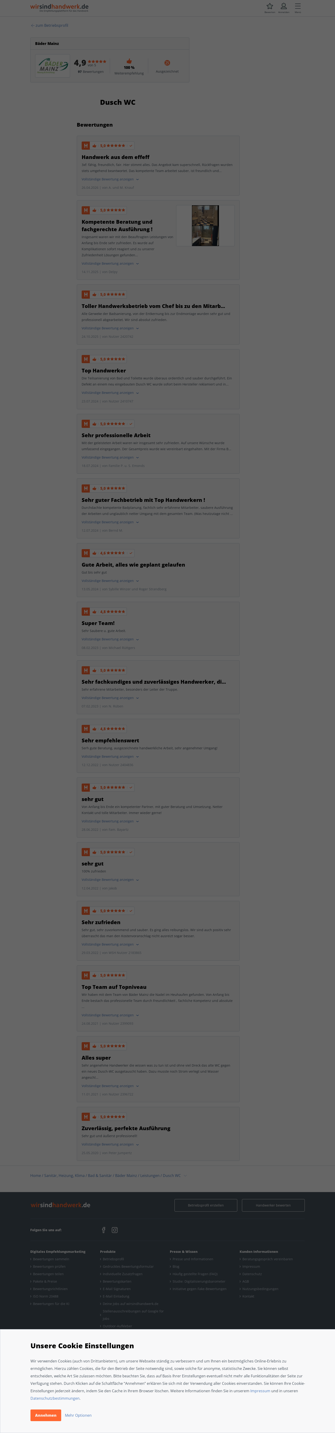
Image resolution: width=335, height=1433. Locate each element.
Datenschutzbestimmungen (55, 1398)
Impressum (260, 1390)
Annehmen (46, 1415)
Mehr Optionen (78, 1415)
